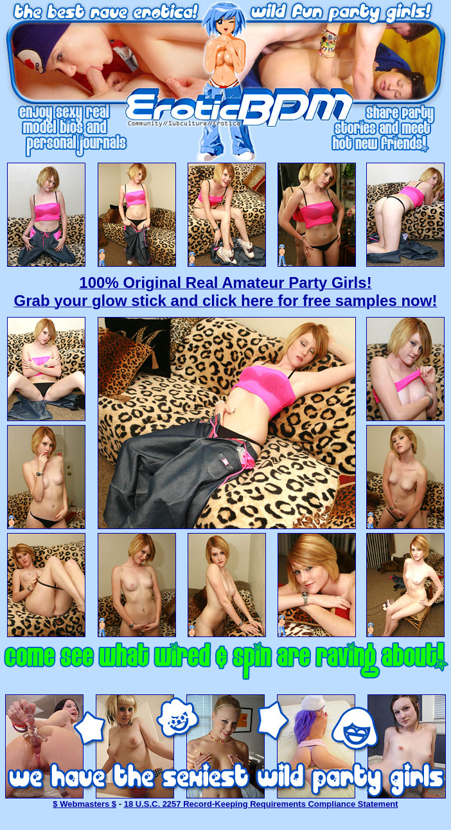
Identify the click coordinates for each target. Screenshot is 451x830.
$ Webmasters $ (84, 804)
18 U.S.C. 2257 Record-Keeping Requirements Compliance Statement (261, 804)
